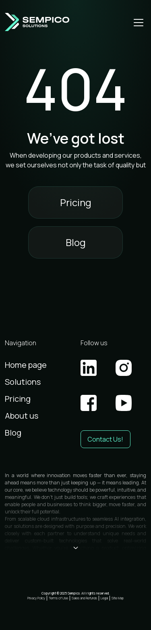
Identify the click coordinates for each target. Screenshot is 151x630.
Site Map (118, 598)
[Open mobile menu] (138, 22)
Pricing (75, 202)
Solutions (23, 381)
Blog (76, 242)
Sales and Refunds (84, 598)
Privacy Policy (36, 598)
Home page (26, 364)
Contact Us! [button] (105, 439)
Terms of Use (58, 598)
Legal (104, 598)
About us (21, 415)
